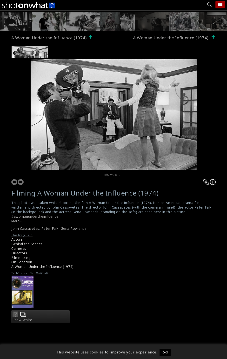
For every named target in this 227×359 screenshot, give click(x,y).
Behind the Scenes (27, 244)
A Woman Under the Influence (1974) (49, 38)
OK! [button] (165, 352)
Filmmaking (20, 257)
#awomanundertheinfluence (34, 216)
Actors (16, 239)
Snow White (22, 320)
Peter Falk (50, 228)
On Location (21, 262)
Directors (19, 253)
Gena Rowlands (74, 228)
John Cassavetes (25, 228)
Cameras (18, 248)
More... (16, 221)
